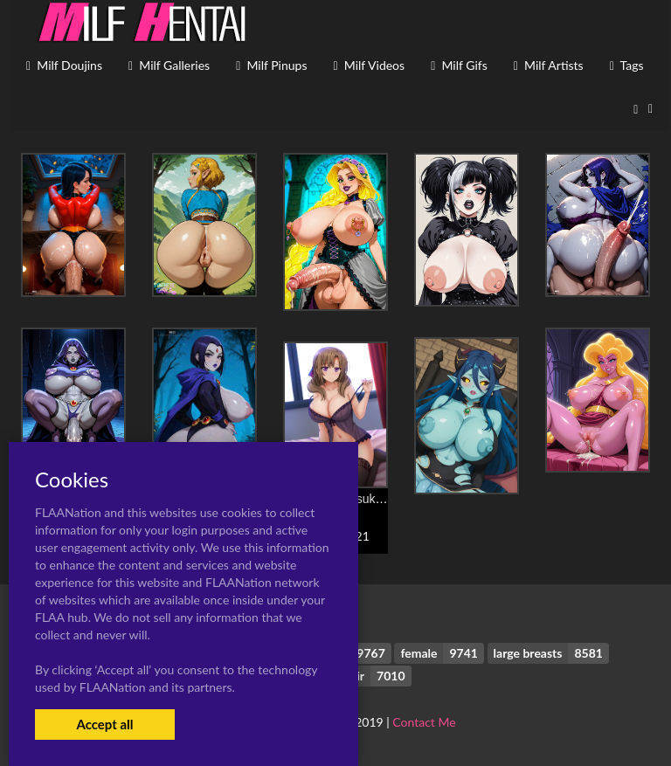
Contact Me (423, 721)
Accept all (104, 724)
